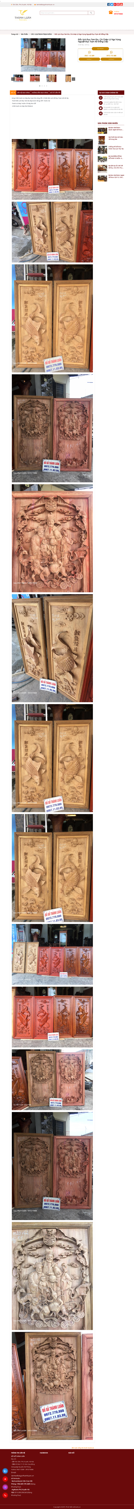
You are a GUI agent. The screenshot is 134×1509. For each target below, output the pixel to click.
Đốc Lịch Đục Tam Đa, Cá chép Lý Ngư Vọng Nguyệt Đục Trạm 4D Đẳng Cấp (81, 34)
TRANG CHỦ (17, 27)
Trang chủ (14, 34)
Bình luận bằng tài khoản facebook (83, 1448)
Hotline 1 (89, 59)
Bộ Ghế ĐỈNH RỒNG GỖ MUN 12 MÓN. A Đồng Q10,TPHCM (115, 157)
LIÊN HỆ (82, 27)
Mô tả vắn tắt (55, 92)
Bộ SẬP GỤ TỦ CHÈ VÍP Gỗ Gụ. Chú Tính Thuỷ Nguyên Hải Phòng (116, 167)
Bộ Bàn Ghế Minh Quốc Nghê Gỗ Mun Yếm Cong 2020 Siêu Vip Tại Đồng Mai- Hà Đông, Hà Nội (116, 129)
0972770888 (118, 14)
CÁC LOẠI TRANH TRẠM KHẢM (41, 34)
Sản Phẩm (24, 34)
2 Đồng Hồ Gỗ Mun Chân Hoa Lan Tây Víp (116, 148)
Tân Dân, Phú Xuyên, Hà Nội (21, 4)
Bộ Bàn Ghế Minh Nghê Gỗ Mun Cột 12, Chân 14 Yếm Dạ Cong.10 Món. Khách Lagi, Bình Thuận (116, 176)
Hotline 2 (111, 59)
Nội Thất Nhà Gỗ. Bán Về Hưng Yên (116, 138)
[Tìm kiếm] (91, 13)
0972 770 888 (111, 55)
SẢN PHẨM (37, 27)
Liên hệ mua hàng (23, 92)
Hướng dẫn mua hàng (40, 92)
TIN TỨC (63, 27)
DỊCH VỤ (47, 27)
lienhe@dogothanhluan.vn (44, 4)
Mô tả (13, 92)
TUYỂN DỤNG (73, 27)
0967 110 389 (89, 55)
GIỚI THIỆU (27, 27)
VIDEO (55, 27)
